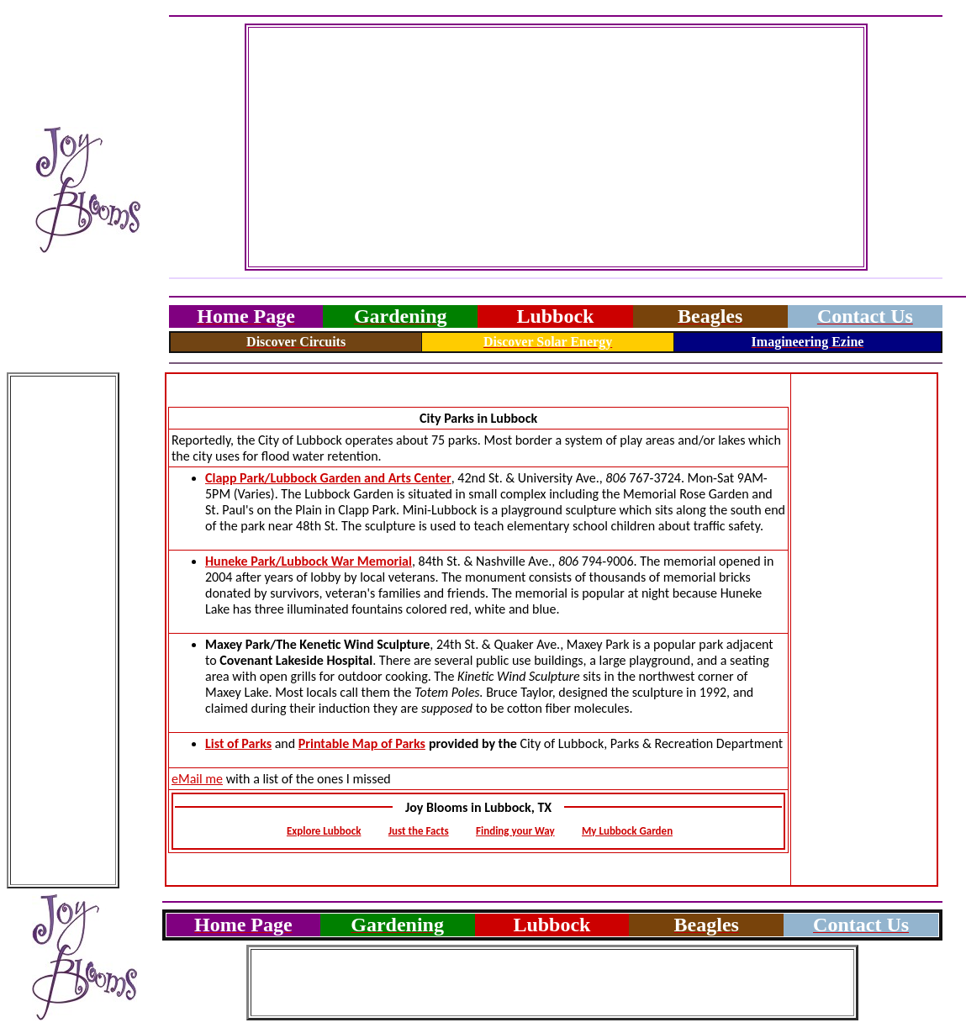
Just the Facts (418, 831)
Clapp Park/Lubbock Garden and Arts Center (328, 478)
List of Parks (238, 743)
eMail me (197, 779)
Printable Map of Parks (361, 743)
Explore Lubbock (324, 831)
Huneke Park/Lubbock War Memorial (308, 561)
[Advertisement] (556, 147)
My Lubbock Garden (627, 831)
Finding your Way (515, 831)
